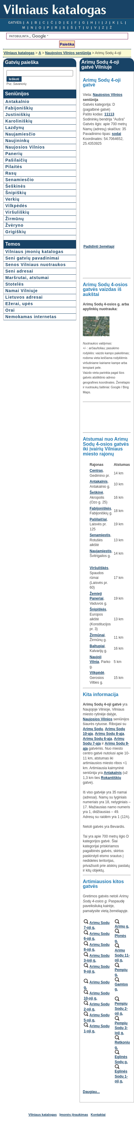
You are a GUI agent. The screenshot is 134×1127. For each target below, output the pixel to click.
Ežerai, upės (19, 303)
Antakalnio (17, 101)
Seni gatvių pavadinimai (32, 258)
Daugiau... (91, 1092)
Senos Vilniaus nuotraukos (35, 264)
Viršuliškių (17, 212)
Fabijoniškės (100, 508)
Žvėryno (14, 225)
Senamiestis (100, 535)
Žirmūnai (97, 635)
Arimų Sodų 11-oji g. (122, 955)
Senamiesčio (19, 179)
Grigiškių (15, 231)
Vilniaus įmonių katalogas (34, 251)
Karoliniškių (19, 121)
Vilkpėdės (16, 205)
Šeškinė (96, 492)
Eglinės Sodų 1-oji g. (121, 1076)
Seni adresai (19, 271)
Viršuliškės (99, 568)
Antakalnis (99, 481)
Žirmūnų (14, 218)
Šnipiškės (98, 609)
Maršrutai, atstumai (27, 277)
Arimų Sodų (93, 729)
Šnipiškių (15, 192)
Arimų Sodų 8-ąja (109, 734)
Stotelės (14, 284)
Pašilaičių (16, 160)
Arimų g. (122, 926)
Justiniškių (17, 114)
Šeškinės (15, 186)
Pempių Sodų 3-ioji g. (121, 1028)
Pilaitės (13, 166)
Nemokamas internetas (30, 316)
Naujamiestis (101, 551)
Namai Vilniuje (21, 290)
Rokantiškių (111, 778)
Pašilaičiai (98, 519)
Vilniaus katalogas (19, 53)
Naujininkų (17, 140)
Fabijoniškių (19, 108)
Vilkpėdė (97, 673)
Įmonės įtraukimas (73, 1114)
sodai (116, 134)
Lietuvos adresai (24, 297)
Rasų (11, 173)
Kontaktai (98, 1114)
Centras (96, 470)
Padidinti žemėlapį (98, 246)
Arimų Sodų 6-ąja (97, 739)
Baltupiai (97, 646)
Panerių (13, 153)
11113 (109, 114)
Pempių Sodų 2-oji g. (121, 1008)
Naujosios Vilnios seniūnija (68, 53)
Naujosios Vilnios (25, 147)
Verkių (12, 199)
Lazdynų (14, 127)
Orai (10, 310)
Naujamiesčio (20, 134)
